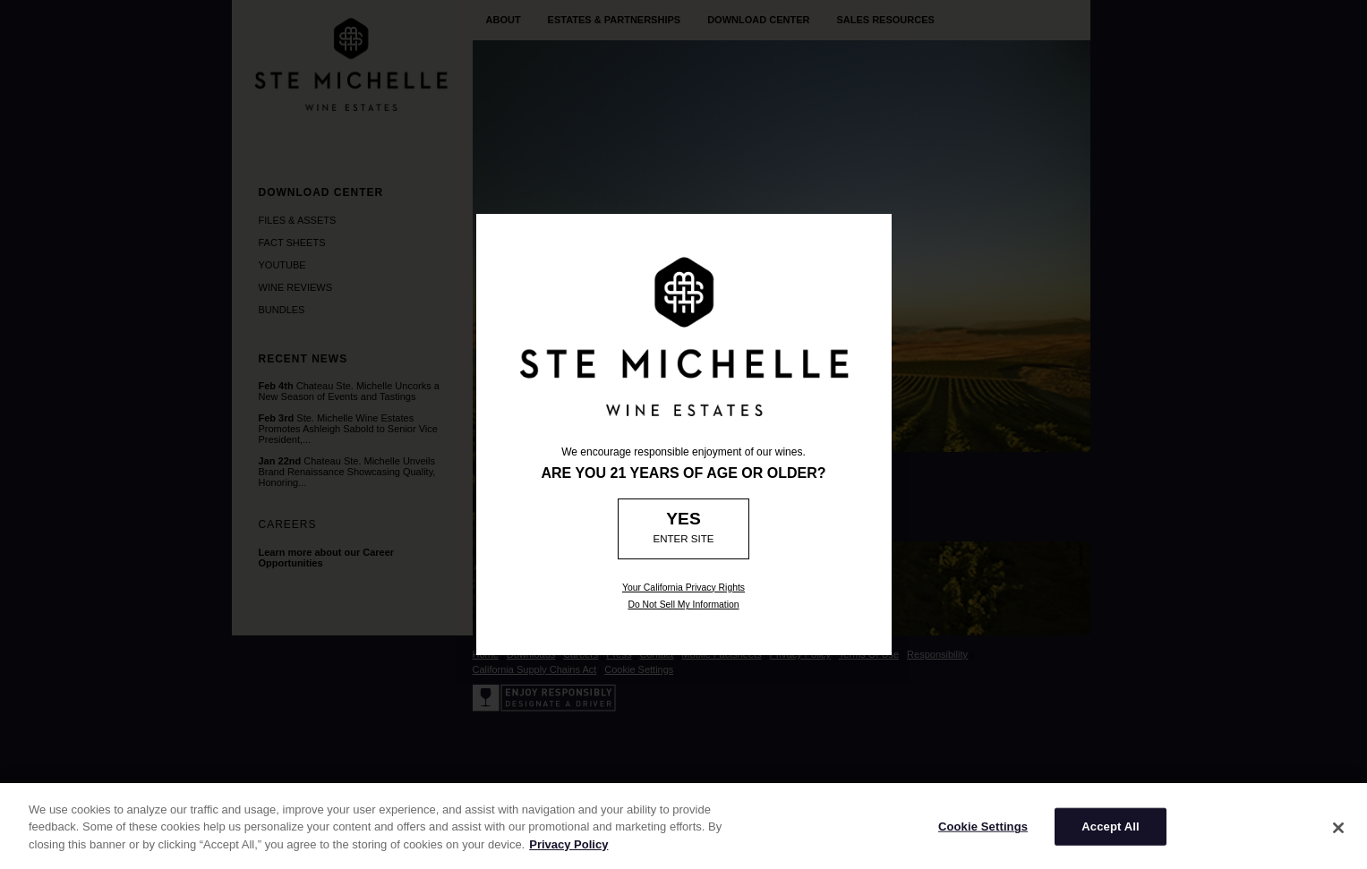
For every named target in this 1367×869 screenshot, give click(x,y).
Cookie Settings (983, 834)
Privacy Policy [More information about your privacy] (568, 852)
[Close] (1338, 836)
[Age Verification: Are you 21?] (683, 528)
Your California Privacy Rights (683, 587)
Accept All (1110, 834)
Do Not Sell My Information (683, 604)
